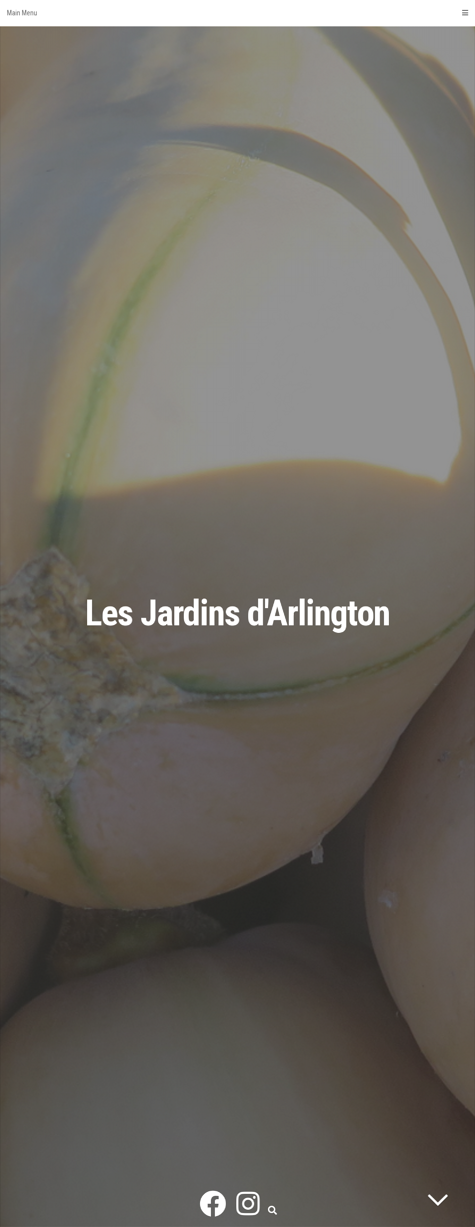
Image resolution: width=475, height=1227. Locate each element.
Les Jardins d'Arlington (237, 613)
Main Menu (237, 13)
